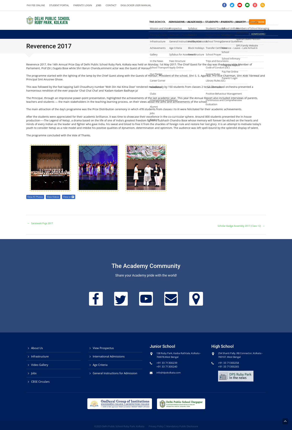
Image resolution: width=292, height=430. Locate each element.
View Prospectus (103, 345)
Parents (218, 21)
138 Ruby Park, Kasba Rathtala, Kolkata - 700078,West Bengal (175, 352)
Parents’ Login (81, 5)
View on (71, 196)
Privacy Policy (156, 424)
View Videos (54, 196)
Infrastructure (40, 354)
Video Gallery (39, 362)
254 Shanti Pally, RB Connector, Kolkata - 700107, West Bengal (237, 352)
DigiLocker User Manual (132, 5)
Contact (108, 5)
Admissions (153, 21)
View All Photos (35, 196)
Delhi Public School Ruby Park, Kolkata (123, 424)
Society (237, 21)
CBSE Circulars (40, 379)
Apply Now (257, 21)
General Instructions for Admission (115, 370)
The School (129, 21)
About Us (37, 345)
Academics (176, 21)
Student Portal (58, 5)
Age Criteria (100, 362)
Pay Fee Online (35, 5)
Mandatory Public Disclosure (182, 424)
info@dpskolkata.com (169, 370)
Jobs (96, 5)
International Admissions (109, 354)
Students (198, 21)
